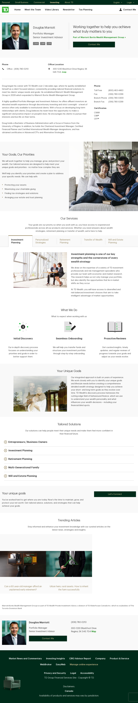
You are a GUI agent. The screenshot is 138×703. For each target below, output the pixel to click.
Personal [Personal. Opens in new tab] (6, 2)
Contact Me (127, 10)
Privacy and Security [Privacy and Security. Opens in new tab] (55, 673)
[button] (25, 442)
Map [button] (94, 631)
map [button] (64, 72)
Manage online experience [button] (84, 664)
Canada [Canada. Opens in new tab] (69, 691)
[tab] (20, 241)
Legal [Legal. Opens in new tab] (73, 673)
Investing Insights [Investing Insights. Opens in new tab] (55, 659)
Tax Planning (85, 10)
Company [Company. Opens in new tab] (100, 659)
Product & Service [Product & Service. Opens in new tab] (119, 659)
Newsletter (69, 10)
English (118, 3)
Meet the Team (33, 10)
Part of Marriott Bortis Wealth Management (99, 37)
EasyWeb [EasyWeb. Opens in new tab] (60, 664)
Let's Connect (115, 494)
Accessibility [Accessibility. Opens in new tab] (87, 673)
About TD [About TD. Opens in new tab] (69, 2)
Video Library (52, 10)
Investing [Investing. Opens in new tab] (54, 2)
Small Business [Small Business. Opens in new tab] (21, 2)
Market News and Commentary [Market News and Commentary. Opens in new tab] (25, 659)
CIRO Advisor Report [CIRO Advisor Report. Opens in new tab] (80, 659)
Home (17, 10)
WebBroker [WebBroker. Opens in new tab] (46, 664)
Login (130, 3)
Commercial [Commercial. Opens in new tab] (39, 2)
